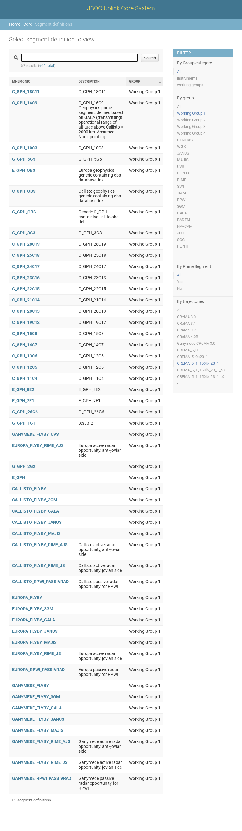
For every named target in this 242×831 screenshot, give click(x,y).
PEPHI (182, 246)
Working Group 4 (191, 133)
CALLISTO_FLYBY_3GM (34, 499)
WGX (181, 146)
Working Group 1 (191, 113)
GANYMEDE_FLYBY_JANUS (38, 719)
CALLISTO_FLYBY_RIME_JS (38, 565)
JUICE (182, 233)
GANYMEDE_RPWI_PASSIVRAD (41, 778)
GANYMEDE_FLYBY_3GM (36, 696)
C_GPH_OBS (24, 191)
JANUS (183, 153)
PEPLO (183, 173)
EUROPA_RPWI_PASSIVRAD (38, 669)
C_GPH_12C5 (24, 367)
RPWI (182, 199)
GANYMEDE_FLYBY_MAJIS (37, 730)
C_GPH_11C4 (24, 378)
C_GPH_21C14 (26, 300)
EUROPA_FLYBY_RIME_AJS (38, 445)
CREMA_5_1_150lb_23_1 (198, 363)
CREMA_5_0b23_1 (192, 356)
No (179, 288)
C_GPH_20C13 (26, 311)
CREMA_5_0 (187, 350)
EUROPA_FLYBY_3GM (32, 608)
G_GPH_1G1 (23, 423)
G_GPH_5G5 (23, 159)
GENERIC (185, 140)
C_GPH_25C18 (26, 255)
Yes (180, 281)
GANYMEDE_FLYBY (30, 685)
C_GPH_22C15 (26, 288)
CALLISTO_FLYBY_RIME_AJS (40, 544)
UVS (180, 166)
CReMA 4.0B (187, 336)
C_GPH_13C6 (24, 356)
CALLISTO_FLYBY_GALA (35, 511)
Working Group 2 (191, 120)
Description (89, 81)
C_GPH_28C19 (26, 244)
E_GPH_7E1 (23, 400)
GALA (182, 213)
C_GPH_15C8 (24, 333)
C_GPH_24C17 (26, 266)
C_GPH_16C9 (24, 102)
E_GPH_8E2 (23, 389)
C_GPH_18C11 (26, 91)
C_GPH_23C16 (26, 277)
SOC (181, 239)
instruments (187, 78)
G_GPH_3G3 (23, 232)
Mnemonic (21, 81)
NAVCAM (184, 226)
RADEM (183, 219)
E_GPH (18, 477)
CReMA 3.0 (186, 316)
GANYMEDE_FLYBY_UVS (35, 434)
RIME (181, 180)
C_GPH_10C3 (24, 147)
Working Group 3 (191, 126)
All (179, 71)
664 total (46, 66)
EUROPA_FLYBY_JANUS (35, 631)
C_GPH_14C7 (24, 344)
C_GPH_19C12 (26, 322)
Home (14, 24)
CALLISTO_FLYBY (29, 488)
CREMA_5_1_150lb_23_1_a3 (201, 370)
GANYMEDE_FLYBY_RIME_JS (40, 762)
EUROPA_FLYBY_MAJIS (34, 642)
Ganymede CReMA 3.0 (196, 343)
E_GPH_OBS (23, 170)
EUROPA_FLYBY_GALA (33, 620)
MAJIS (183, 160)
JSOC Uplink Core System (121, 8)
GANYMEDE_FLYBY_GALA (37, 708)
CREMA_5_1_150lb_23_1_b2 (201, 376)
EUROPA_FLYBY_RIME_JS (36, 653)
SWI (180, 186)
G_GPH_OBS (24, 212)
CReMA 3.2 (186, 330)
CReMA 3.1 (186, 323)
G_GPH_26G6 (25, 411)
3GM (181, 206)
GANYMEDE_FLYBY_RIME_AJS (41, 741)
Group (134, 81)
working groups (190, 85)
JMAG (182, 193)
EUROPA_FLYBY (27, 597)
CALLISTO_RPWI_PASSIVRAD (40, 581)
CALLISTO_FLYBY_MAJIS (36, 533)
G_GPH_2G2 (23, 466)
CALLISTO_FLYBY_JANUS (37, 522)
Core (27, 24)
